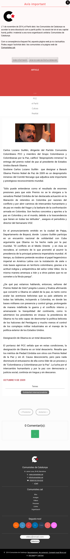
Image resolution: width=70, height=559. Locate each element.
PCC (35, 98)
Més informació (20, 52)
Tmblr (41, 525)
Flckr (54, 525)
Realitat (35, 113)
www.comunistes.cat (36, 474)
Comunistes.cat (8, 40)
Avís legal (32, 555)
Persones (36, 503)
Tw (22, 525)
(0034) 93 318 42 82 (36, 480)
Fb (35, 525)
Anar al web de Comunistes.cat (43, 52)
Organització (36, 509)
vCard (36, 483)
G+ (29, 525)
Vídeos (35, 500)
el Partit (35, 103)
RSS (16, 525)
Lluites (36, 506)
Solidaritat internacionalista (35, 392)
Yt (47, 525)
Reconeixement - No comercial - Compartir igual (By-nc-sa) (46, 552)
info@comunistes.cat (36, 477)
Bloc (35, 494)
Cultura (35, 108)
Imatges (36, 497)
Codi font (40, 555)
